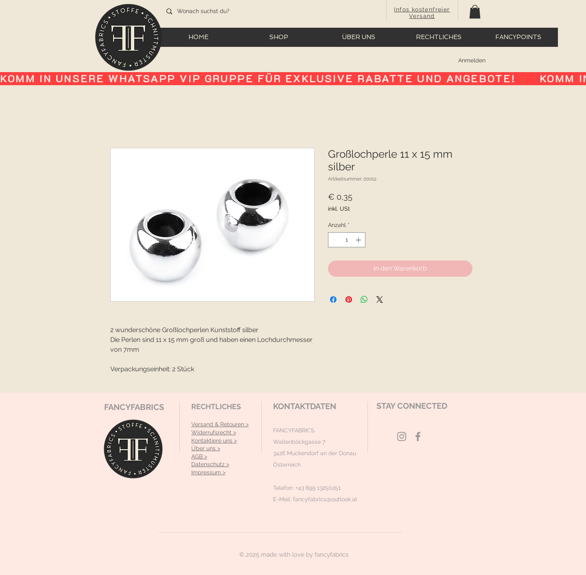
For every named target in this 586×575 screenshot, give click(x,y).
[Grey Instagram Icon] (402, 436)
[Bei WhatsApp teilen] (364, 299)
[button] (475, 11)
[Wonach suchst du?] (208, 11)
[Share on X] (380, 299)
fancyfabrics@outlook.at (325, 499)
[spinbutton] (346, 240)
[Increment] (359, 240)
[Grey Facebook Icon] (418, 436)
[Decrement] (334, 240)
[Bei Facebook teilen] (333, 299)
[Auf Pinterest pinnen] (349, 299)
